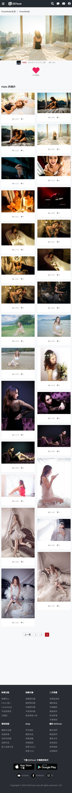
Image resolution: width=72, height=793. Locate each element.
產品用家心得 (31, 715)
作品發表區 (6, 711)
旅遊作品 (5, 743)
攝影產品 (53, 703)
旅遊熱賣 (5, 734)
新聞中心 (5, 699)
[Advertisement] (36, 657)
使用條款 (53, 747)
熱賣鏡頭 (29, 743)
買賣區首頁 (54, 699)
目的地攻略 (6, 738)
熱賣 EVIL (30, 751)
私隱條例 (53, 751)
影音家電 (53, 715)
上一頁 (27, 634)
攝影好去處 (6, 730)
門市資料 (29, 730)
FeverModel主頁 (8, 11)
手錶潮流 (53, 720)
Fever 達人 (6, 703)
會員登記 (53, 743)
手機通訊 (53, 707)
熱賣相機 (29, 738)
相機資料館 (30, 699)
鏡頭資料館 (30, 703)
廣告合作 (53, 738)
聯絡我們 (53, 734)
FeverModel (7, 707)
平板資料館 (30, 711)
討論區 (4, 715)
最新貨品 (29, 734)
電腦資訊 (53, 711)
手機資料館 (30, 707)
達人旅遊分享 (7, 747)
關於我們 (53, 730)
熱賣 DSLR (30, 747)
